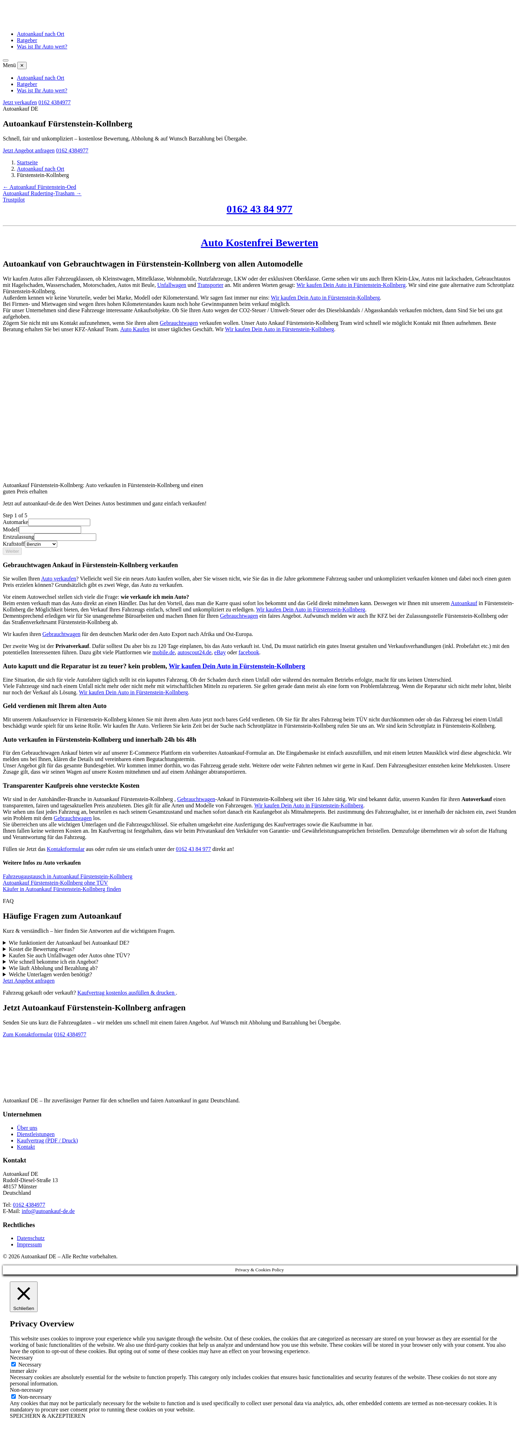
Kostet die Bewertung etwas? (41, 949)
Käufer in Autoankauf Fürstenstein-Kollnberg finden (62, 889)
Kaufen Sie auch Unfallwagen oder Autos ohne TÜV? (69, 955)
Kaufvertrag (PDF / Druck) (47, 1140)
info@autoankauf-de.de (48, 1211)
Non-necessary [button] (26, 1390)
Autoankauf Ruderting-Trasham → (42, 193)
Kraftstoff (14, 544)
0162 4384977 (54, 102)
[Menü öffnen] (5, 60)
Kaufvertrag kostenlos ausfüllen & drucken (126, 993)
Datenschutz (31, 1238)
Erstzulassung (18, 537)
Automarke (15, 522)
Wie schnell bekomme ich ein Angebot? (53, 962)
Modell (11, 529)
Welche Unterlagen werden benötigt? (50, 974)
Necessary (29, 1365)
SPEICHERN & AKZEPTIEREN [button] (47, 1416)
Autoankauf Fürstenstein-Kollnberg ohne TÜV (55, 883)
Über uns (27, 1128)
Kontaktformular (66, 849)
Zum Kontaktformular (28, 1034)
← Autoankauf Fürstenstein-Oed (39, 187)
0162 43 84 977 (193, 849)
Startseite (27, 162)
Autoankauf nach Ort (40, 34)
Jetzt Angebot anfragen (29, 150)
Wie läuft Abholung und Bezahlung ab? (53, 968)
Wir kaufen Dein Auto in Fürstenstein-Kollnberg (310, 609)
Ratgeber (27, 40)
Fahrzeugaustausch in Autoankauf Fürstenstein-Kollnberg (67, 876)
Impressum (29, 1244)
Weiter (12, 551)
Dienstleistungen (36, 1134)
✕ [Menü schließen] (22, 65)
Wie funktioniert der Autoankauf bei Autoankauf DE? (69, 943)
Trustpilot (14, 200)
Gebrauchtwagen (239, 616)
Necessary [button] (21, 1358)
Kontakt (26, 1147)
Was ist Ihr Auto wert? (42, 47)
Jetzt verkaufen (20, 102)
